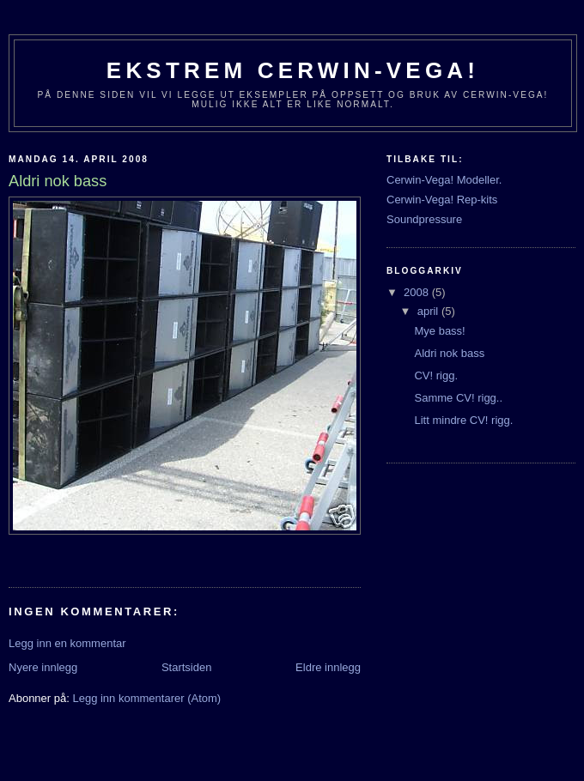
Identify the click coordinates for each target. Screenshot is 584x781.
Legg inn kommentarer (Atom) (146, 698)
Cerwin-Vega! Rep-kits (441, 199)
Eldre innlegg (328, 667)
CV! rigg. (436, 375)
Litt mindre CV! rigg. (463, 420)
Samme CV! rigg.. (458, 397)
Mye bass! (439, 330)
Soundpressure (424, 219)
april (429, 311)
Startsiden (186, 667)
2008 (418, 292)
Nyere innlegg (43, 667)
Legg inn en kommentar (67, 643)
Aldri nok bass (449, 353)
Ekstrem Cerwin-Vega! (292, 70)
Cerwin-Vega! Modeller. (444, 179)
